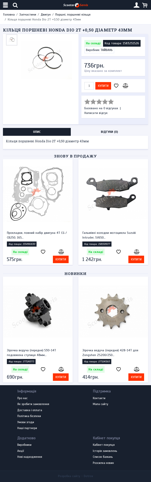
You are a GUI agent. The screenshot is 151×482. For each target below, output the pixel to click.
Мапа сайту (100, 404)
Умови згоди (25, 422)
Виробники (24, 445)
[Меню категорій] (6, 5)
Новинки (75, 273)
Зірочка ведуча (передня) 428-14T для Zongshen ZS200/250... (110, 352)
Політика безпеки (29, 416)
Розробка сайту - (75, 476)
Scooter (75, 5)
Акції (20, 451)
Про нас (22, 398)
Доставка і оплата (29, 410)
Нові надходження (29, 457)
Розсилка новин (103, 463)
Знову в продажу (75, 156)
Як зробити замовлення (33, 404)
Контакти (99, 398)
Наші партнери (27, 428)
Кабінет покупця (104, 445)
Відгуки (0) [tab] (109, 132)
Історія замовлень (105, 451)
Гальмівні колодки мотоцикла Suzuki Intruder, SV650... (109, 235)
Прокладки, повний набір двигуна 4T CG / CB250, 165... (37, 235)
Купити (103, 86)
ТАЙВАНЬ (106, 50)
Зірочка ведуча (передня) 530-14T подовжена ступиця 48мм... (31, 352)
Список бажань (103, 457)
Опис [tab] (37, 132)
